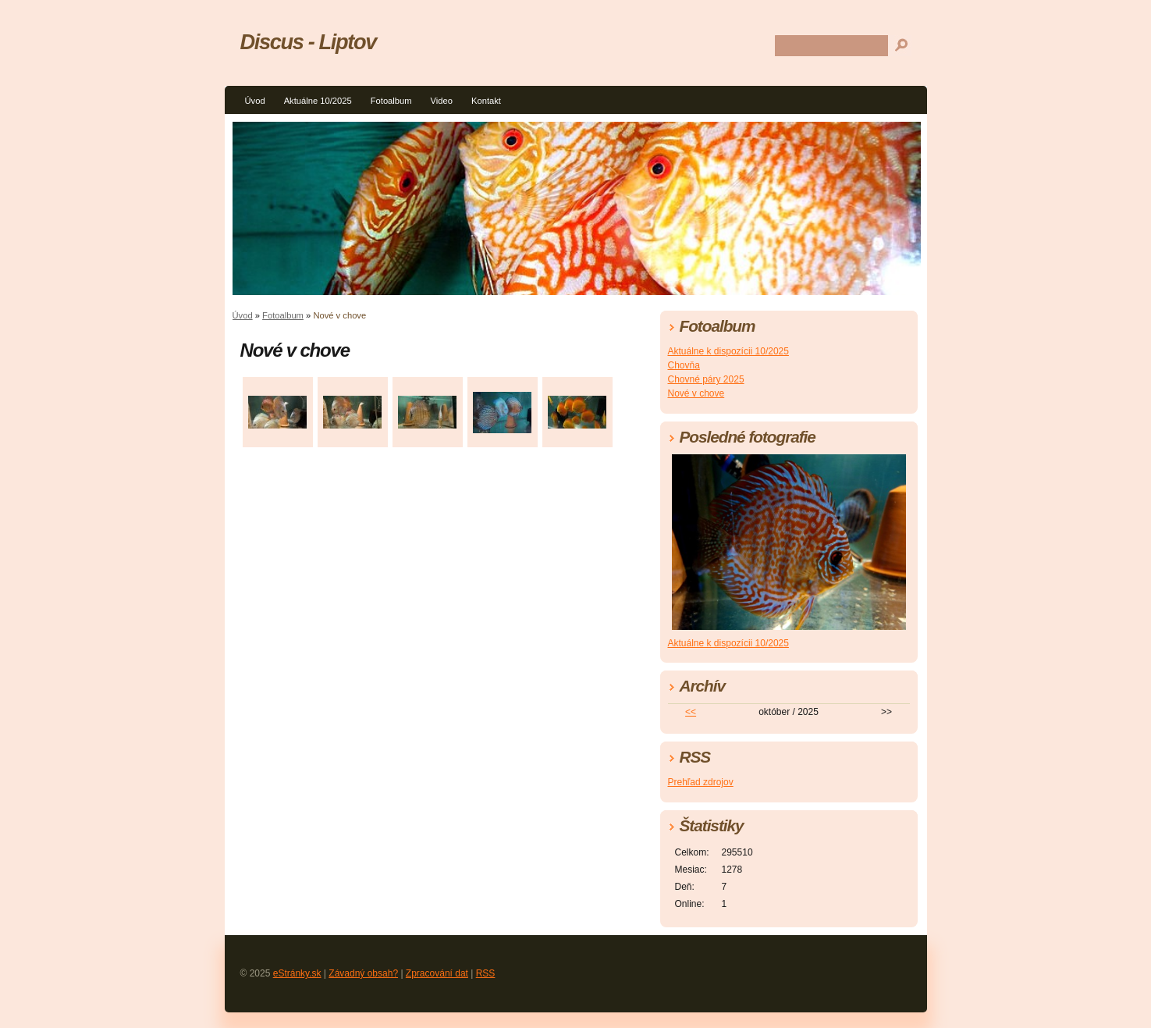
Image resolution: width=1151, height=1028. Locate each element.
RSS (486, 973)
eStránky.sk (297, 973)
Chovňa (684, 365)
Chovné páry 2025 (706, 379)
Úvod (255, 100)
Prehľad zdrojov (701, 782)
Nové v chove (696, 393)
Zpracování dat (437, 973)
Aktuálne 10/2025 (318, 100)
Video (442, 100)
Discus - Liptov (308, 42)
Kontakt (486, 100)
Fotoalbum (391, 100)
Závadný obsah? (363, 973)
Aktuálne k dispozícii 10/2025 (728, 351)
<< (690, 711)
